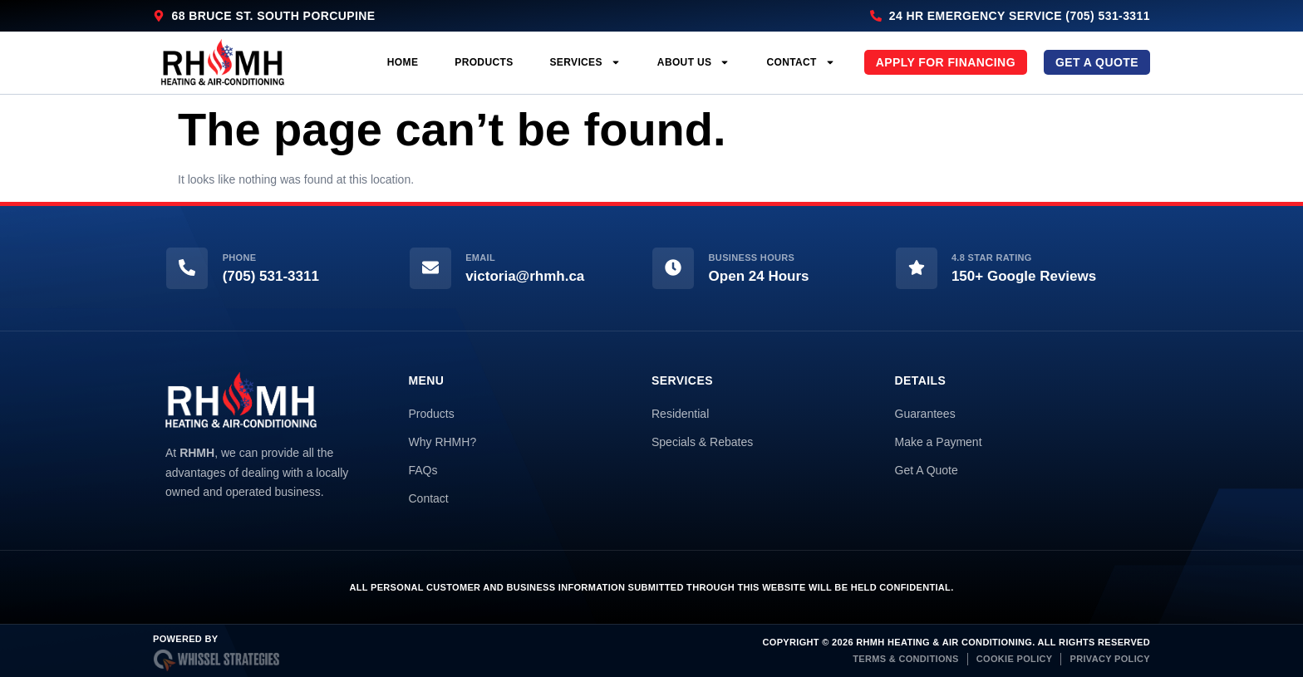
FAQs (423, 470)
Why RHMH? (443, 442)
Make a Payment (938, 442)
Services (585, 62)
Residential (680, 413)
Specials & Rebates (702, 442)
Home (402, 62)
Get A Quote (926, 470)
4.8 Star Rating (991, 257)
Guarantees (925, 413)
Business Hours (752, 257)
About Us (693, 62)
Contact (800, 62)
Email (480, 257)
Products (484, 62)
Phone (240, 257)
